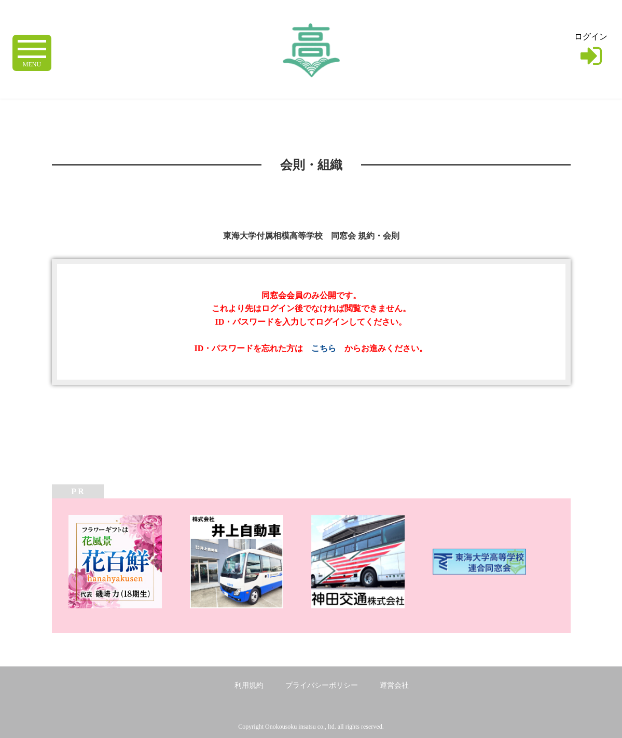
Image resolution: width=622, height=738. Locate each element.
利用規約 (249, 685)
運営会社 (394, 685)
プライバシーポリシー (321, 685)
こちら (323, 348)
